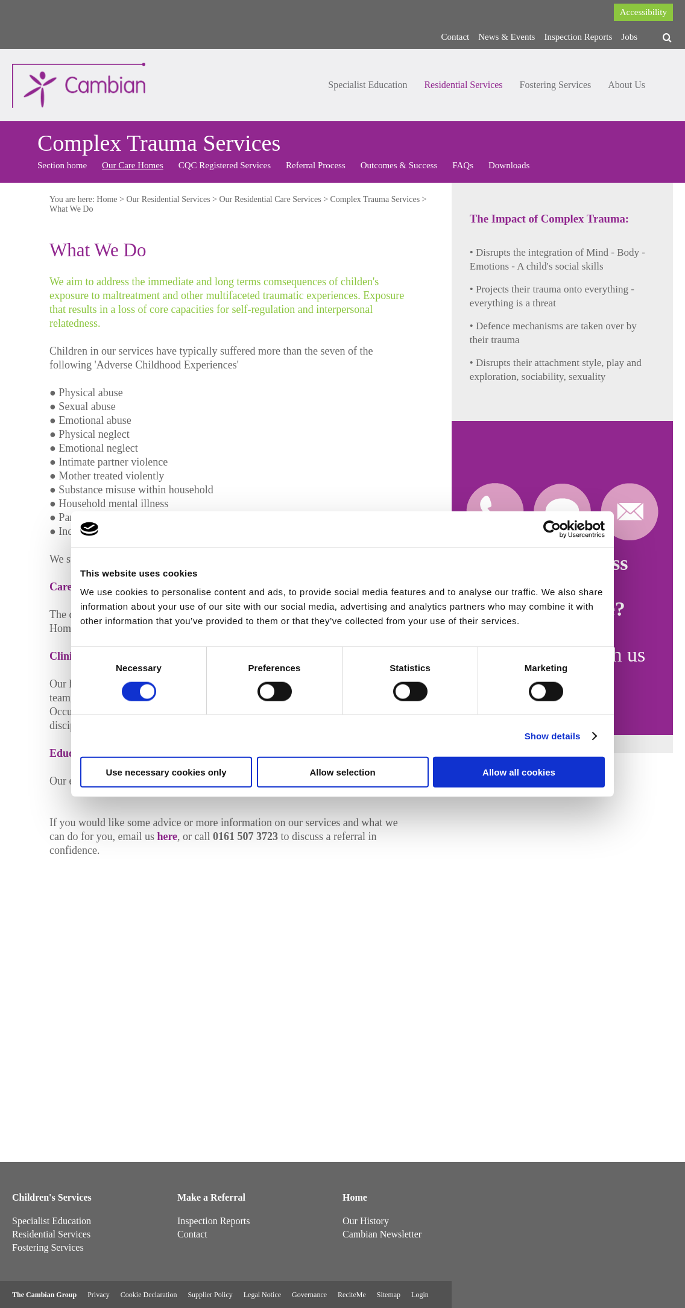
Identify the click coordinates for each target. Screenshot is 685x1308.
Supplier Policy (210, 1295)
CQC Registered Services (224, 165)
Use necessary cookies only (166, 772)
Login (420, 1295)
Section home (62, 165)
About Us (626, 85)
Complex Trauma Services (375, 199)
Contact (455, 37)
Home (106, 199)
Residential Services (463, 85)
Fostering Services (556, 85)
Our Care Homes (132, 165)
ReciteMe (352, 1295)
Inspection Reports (578, 37)
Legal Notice (262, 1295)
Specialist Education (367, 85)
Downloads (508, 165)
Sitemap (388, 1295)
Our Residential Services (168, 199)
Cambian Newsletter (381, 1234)
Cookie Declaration (149, 1295)
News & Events (506, 37)
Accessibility (643, 12)
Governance (309, 1295)
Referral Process (316, 165)
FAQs (462, 165)
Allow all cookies (518, 772)
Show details (553, 735)
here (167, 836)
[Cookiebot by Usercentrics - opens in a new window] (552, 529)
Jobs (629, 37)
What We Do (71, 208)
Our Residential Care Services (270, 199)
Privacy (98, 1295)
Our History (365, 1221)
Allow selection (342, 772)
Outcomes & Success (399, 165)
